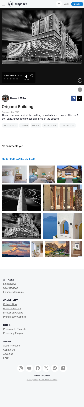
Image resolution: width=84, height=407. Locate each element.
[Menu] (3, 4)
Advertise (8, 354)
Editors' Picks (10, 304)
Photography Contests (14, 317)
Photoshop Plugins (13, 333)
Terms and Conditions (48, 379)
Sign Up (77, 4)
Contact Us (9, 350)
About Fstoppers (11, 345)
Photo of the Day (12, 308)
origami (24, 125)
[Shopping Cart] (59, 4)
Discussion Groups (13, 312)
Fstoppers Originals (13, 292)
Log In (66, 4)
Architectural (10, 125)
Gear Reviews (10, 288)
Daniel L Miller (18, 98)
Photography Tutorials (14, 329)
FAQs (6, 358)
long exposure (67, 125)
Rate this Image (13, 76)
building (35, 125)
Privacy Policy (32, 379)
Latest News (9, 284)
